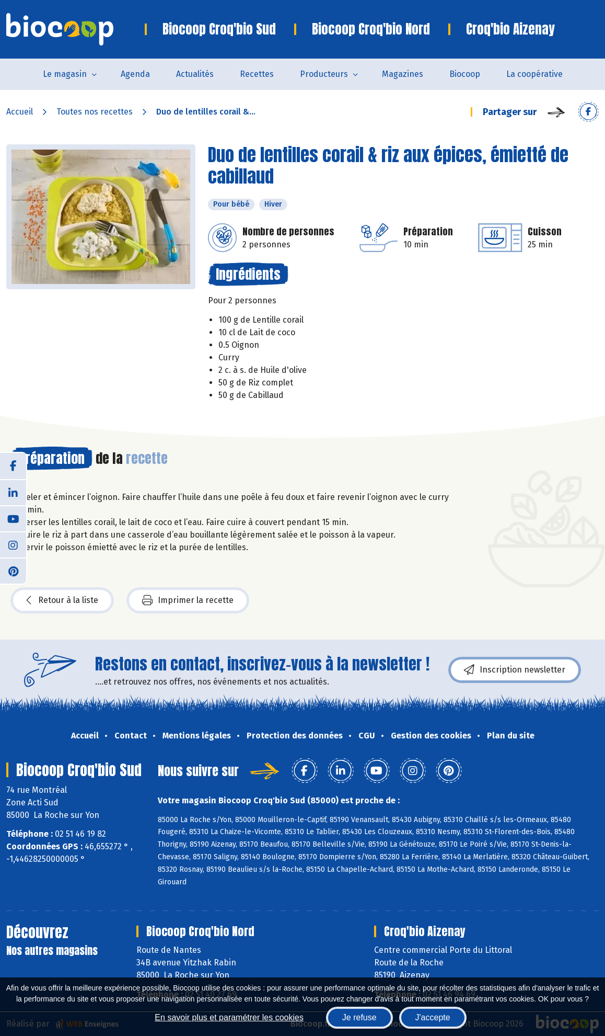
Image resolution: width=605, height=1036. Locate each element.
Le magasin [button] (65, 74)
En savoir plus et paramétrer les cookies (229, 1017)
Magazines (402, 74)
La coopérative (534, 74)
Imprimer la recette (188, 600)
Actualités (195, 74)
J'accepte (432, 1017)
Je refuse (359, 1017)
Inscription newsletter (514, 670)
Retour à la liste (62, 600)
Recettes (257, 74)
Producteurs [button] (324, 74)
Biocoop (464, 74)
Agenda (135, 74)
